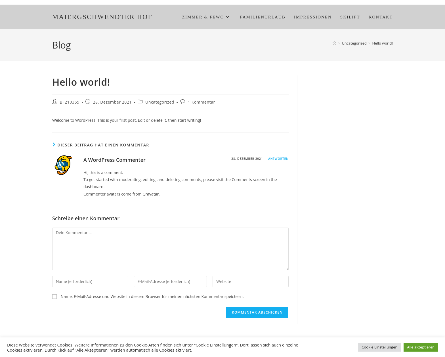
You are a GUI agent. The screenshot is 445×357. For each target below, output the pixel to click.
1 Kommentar (201, 102)
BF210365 (69, 102)
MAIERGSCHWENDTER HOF (102, 16)
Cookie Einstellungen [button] (379, 347)
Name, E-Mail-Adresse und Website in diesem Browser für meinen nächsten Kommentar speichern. (152, 296)
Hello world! (382, 43)
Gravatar (150, 194)
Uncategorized (159, 102)
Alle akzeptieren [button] (420, 347)
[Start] (334, 43)
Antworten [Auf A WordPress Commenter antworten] (278, 159)
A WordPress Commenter (114, 159)
